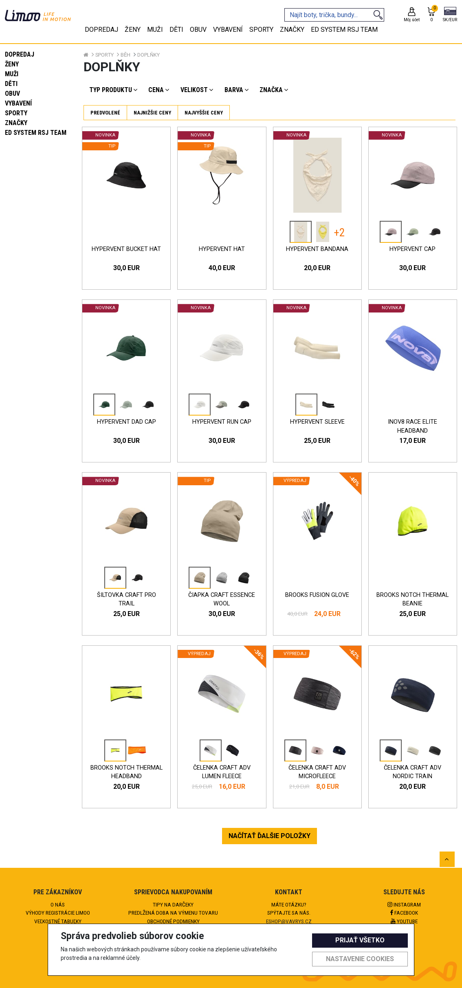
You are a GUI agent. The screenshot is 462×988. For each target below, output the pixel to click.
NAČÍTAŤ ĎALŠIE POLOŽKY (269, 836)
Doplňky (148, 55)
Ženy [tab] (133, 29)
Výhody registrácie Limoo (58, 912)
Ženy (12, 64)
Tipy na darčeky (173, 904)
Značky (16, 123)
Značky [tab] (292, 29)
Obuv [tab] (198, 29)
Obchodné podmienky (173, 921)
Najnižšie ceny (152, 113)
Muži (11, 74)
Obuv (12, 93)
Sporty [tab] (261, 29)
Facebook (404, 912)
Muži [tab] (155, 29)
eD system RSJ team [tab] (344, 29)
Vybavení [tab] (228, 29)
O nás (58, 904)
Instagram (404, 904)
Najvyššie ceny (204, 113)
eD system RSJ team (35, 132)
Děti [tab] (176, 29)
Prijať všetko (360, 940)
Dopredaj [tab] (101, 29)
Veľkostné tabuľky (57, 921)
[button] (450, 15)
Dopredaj (19, 54)
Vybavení (18, 103)
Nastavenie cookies (360, 959)
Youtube (404, 921)
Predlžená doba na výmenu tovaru (173, 912)
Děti (11, 84)
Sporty (16, 113)
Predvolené (105, 113)
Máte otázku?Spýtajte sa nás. (288, 908)
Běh (125, 55)
